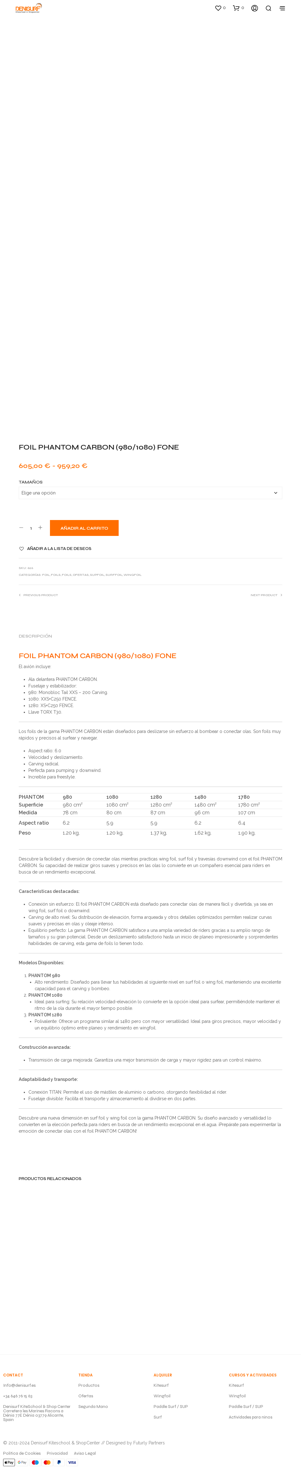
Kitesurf (161, 1385)
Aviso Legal (85, 1453)
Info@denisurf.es (19, 1385)
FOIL (46, 575)
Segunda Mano (93, 1406)
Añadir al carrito (84, 528)
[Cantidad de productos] (31, 528)
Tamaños (30, 482)
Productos (88, 1385)
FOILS (56, 575)
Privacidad (57, 1453)
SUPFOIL (97, 575)
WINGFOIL (132, 575)
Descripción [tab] (35, 636)
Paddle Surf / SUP (171, 1406)
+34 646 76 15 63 (17, 1396)
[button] (220, 8)
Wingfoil (162, 1396)
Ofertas (85, 1396)
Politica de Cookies (22, 1453)
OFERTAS (81, 575)
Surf (158, 1417)
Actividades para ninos (250, 1417)
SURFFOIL (114, 575)
